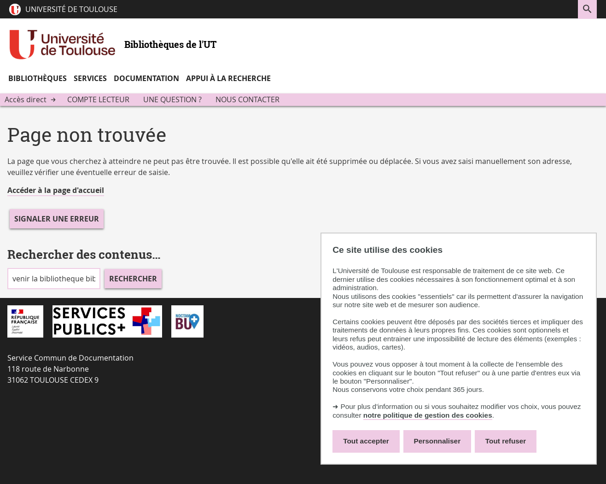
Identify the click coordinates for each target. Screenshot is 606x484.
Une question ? (172, 99)
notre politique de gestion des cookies (427, 415)
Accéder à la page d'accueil (55, 190)
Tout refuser (505, 441)
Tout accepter (366, 441)
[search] (53, 278)
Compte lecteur (98, 99)
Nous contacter (248, 99)
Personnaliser (437, 441)
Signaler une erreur (56, 219)
